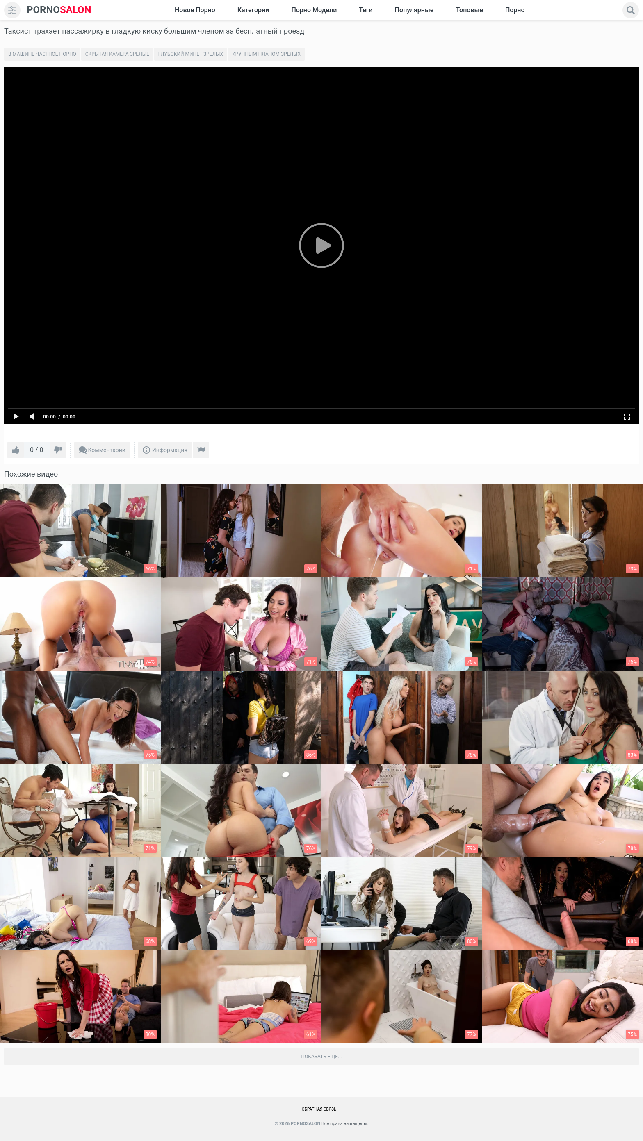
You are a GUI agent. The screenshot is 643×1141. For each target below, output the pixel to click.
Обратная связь (319, 1109)
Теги (365, 10)
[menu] (12, 10)
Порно (515, 10)
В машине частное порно (42, 54)
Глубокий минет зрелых (190, 54)
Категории (253, 10)
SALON (59, 10)
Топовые (469, 10)
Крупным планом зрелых (266, 54)
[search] (630, 10)
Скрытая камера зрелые (117, 54)
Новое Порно (195, 10)
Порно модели (314, 10)
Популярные (414, 10)
